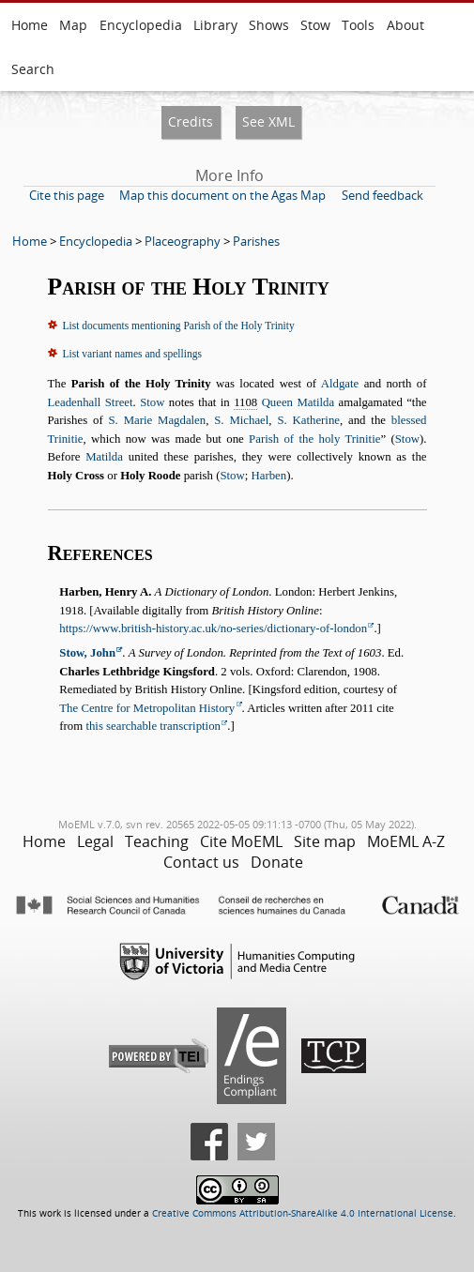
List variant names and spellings (132, 353)
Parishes (256, 241)
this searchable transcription (153, 726)
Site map (325, 841)
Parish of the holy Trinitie (314, 439)
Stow (315, 25)
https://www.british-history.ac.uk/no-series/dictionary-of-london (213, 628)
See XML (268, 121)
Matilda (104, 456)
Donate (277, 862)
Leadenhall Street (90, 402)
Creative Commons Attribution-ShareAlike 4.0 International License (302, 1213)
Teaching (157, 841)
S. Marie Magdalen (157, 420)
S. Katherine (308, 420)
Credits (190, 121)
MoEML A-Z (406, 841)
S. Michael (241, 420)
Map (73, 25)
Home (29, 25)
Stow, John (87, 652)
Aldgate (340, 383)
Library (215, 25)
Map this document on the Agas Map (222, 195)
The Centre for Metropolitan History (147, 708)
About (405, 25)
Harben (268, 475)
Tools (358, 25)
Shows (269, 25)
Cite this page (66, 195)
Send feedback (382, 195)
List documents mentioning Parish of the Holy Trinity (179, 325)
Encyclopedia (140, 25)
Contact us (201, 862)
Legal (95, 841)
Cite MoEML (241, 841)
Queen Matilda (298, 402)
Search (32, 69)
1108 (245, 402)
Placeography (183, 241)
